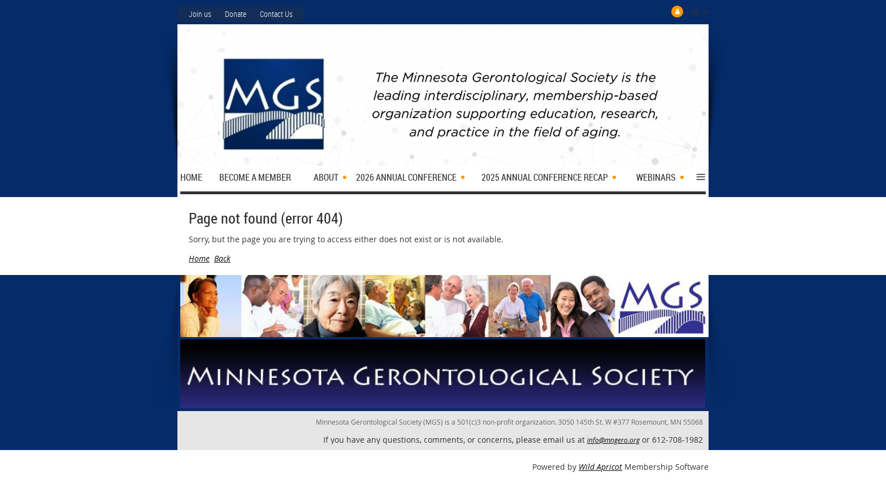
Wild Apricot (600, 466)
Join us (200, 13)
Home (199, 258)
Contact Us (276, 13)
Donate (235, 13)
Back (222, 258)
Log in (697, 11)
